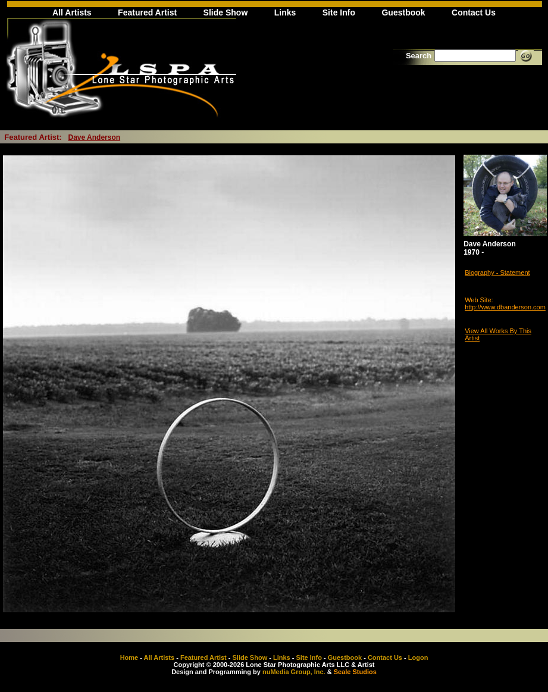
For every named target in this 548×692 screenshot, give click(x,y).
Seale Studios (355, 671)
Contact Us (474, 12)
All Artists (72, 12)
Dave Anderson (94, 137)
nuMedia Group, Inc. (293, 671)
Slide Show (225, 12)
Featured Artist (147, 12)
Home (129, 657)
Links (285, 12)
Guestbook (403, 12)
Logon (418, 657)
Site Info (338, 12)
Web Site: (479, 299)
